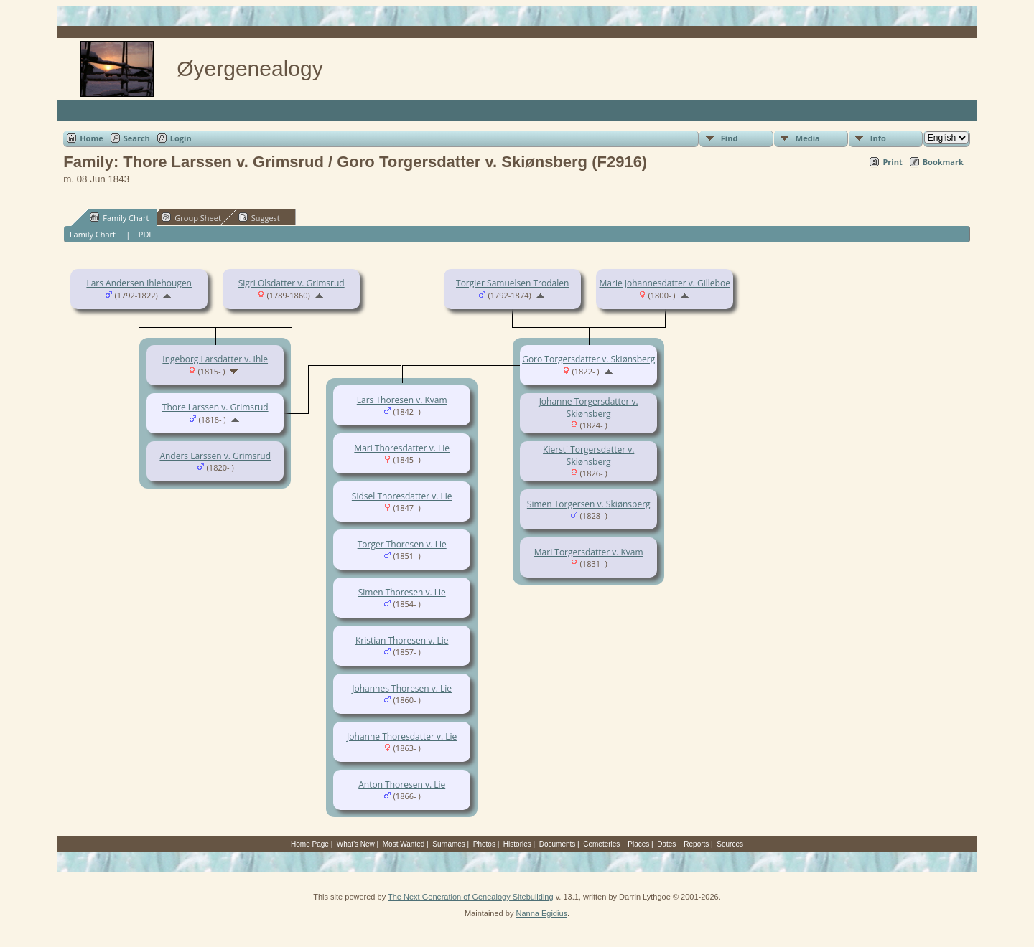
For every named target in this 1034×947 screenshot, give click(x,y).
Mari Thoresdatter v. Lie (402, 448)
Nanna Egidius (541, 913)
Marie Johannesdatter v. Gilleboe (665, 283)
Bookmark (943, 161)
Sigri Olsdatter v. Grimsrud (291, 283)
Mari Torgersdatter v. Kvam (588, 552)
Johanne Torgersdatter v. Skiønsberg (588, 407)
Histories (517, 844)
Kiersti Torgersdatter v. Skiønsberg (588, 455)
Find (729, 138)
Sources (730, 844)
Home (91, 138)
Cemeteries (601, 844)
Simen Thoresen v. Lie (402, 592)
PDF (146, 234)
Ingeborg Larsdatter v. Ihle (215, 359)
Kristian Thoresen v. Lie (402, 640)
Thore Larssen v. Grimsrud (215, 407)
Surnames (448, 844)
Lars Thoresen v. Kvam (402, 400)
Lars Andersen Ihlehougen (139, 283)
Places (638, 844)
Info (878, 138)
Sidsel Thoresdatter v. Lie (402, 496)
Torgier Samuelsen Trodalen (512, 283)
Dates (666, 844)
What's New (356, 844)
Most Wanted (404, 844)
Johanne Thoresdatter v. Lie (402, 736)
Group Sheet (191, 217)
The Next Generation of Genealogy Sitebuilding (471, 896)
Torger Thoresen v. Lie (402, 544)
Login (181, 138)
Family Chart (119, 217)
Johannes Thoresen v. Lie (402, 688)
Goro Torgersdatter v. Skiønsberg (588, 359)
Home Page (310, 844)
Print (892, 161)
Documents (557, 844)
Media (808, 138)
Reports (696, 844)
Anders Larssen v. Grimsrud (215, 456)
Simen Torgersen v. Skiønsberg (589, 504)
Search (137, 138)
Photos (484, 844)
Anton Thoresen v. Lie (401, 784)
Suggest (259, 217)
